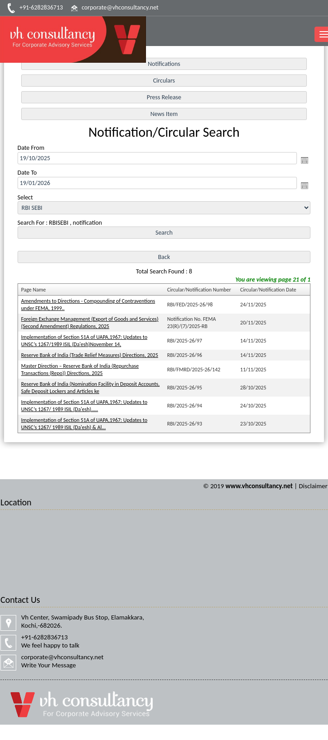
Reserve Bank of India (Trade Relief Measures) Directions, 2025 (89, 355)
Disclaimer (313, 486)
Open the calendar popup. (305, 160)
